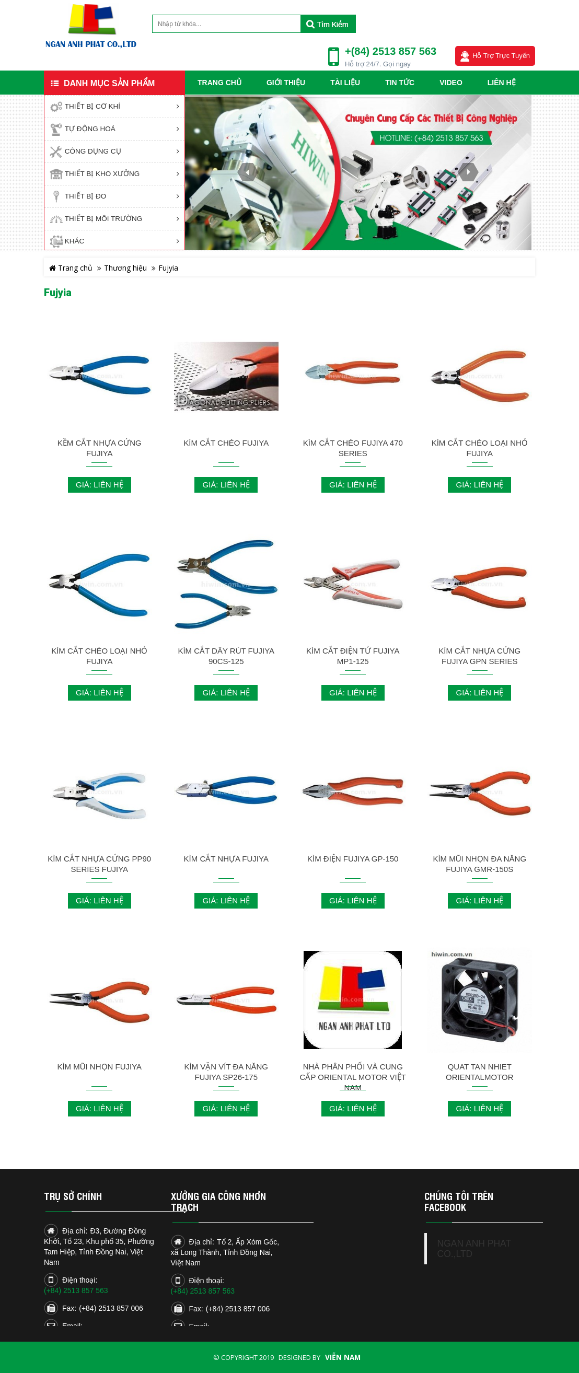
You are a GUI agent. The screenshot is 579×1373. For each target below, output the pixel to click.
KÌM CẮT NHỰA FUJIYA (226, 858)
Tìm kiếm (327, 23)
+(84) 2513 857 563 (390, 51)
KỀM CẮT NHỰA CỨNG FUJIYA (99, 448)
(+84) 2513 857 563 (76, 1290)
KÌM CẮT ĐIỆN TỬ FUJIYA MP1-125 (352, 656)
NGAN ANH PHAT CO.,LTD (474, 1248)
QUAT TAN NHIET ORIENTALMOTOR (479, 1071)
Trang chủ (70, 268)
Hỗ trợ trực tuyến (501, 56)
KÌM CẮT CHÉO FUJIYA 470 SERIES (353, 448)
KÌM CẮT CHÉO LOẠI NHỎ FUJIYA (480, 448)
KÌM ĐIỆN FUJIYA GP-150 (352, 858)
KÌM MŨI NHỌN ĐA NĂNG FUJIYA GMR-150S (479, 864)
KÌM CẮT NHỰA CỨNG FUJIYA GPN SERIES (479, 656)
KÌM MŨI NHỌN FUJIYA (99, 1066)
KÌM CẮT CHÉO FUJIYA (226, 442)
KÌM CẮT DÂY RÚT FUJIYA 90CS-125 (226, 656)
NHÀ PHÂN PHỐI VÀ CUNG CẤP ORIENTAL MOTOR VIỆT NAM (353, 1077)
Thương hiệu (125, 268)
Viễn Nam (343, 1357)
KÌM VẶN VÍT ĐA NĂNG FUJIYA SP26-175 (226, 1071)
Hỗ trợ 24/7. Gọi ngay (378, 64)
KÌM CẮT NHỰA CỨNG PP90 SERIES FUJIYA (99, 864)
